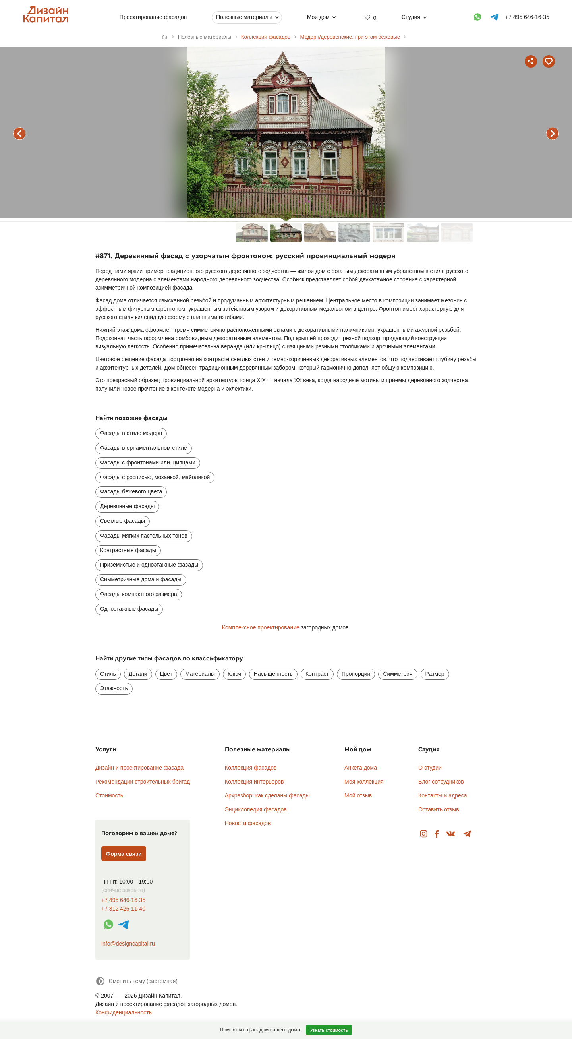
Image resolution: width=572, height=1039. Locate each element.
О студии (430, 767)
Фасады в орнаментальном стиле (143, 448)
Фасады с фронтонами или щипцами (147, 462)
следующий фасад (552, 133)
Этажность (114, 688)
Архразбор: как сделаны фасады (267, 795)
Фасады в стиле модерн (131, 433)
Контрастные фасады (128, 550)
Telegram (467, 834)
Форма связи (124, 854)
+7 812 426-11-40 (123, 909)
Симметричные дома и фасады (141, 579)
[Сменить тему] (136, 981)
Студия (411, 17)
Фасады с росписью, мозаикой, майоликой (155, 477)
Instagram (423, 834)
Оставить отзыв (438, 809)
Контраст (317, 674)
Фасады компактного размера (138, 594)
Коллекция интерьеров (254, 781)
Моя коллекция (364, 781)
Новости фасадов (248, 823)
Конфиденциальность (123, 1012)
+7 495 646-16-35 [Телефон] (527, 17)
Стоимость (109, 795)
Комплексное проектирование (261, 627)
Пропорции (356, 674)
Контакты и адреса (442, 795)
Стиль (108, 674)
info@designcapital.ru (128, 943)
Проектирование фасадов (152, 17)
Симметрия (397, 674)
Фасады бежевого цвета (131, 491)
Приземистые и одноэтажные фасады (149, 564)
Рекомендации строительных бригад (142, 781)
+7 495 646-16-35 (123, 900)
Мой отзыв (358, 795)
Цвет (166, 674)
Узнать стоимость (329, 1030)
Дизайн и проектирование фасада (139, 767)
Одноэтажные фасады (129, 609)
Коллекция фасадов (251, 767)
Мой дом (318, 17)
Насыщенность (273, 674)
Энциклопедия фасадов (256, 809)
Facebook (436, 834)
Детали (138, 674)
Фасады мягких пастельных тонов (143, 535)
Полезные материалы (244, 17)
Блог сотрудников (441, 781)
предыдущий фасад (19, 133)
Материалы (200, 674)
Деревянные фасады (127, 506)
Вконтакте (451, 834)
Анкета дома (360, 767)
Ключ (234, 674)
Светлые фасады (122, 521)
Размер (434, 674)
